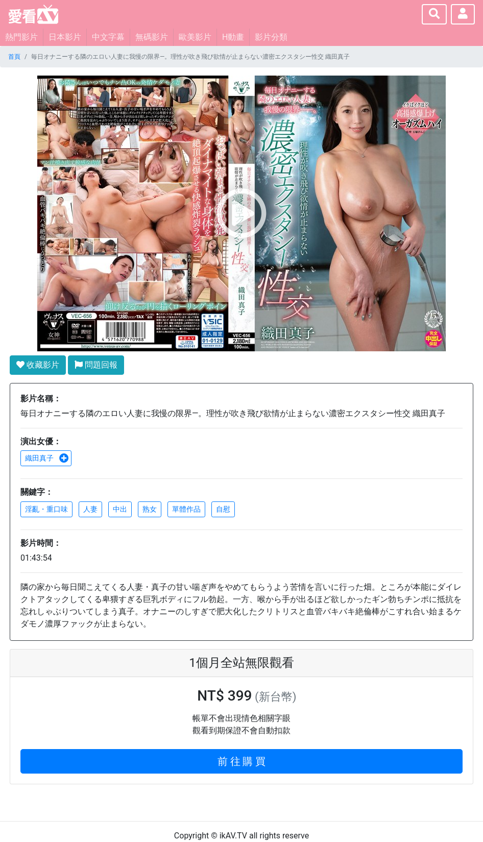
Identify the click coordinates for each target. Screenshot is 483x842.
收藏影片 (37, 365)
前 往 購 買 (242, 761)
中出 (120, 509)
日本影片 (65, 37)
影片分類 (271, 37)
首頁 (14, 56)
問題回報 (96, 365)
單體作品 (186, 509)
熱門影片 (21, 37)
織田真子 (47, 458)
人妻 (90, 509)
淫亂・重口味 (46, 509)
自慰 (223, 509)
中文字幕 (108, 37)
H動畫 (233, 37)
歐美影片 (195, 37)
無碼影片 (151, 37)
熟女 (149, 509)
